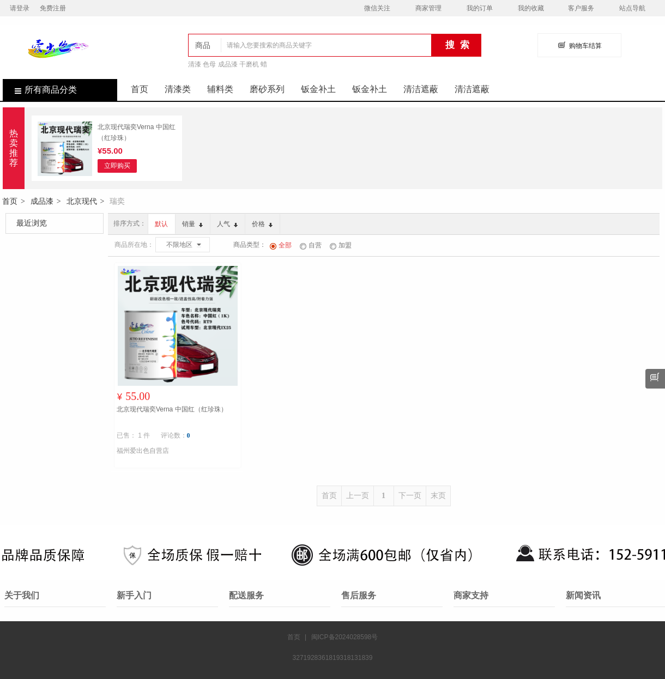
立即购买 (117, 165)
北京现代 (81, 201)
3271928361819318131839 (333, 658)
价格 (262, 224)
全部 (281, 245)
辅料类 (220, 89)
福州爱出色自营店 (143, 450)
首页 (139, 89)
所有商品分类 (40, 89)
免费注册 (53, 8)
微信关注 (377, 8)
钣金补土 (318, 89)
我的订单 (480, 8)
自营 (311, 245)
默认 (161, 224)
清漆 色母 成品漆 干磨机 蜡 (227, 64)
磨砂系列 (267, 89)
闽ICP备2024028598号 (344, 637)
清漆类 (178, 89)
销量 (192, 224)
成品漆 (42, 201)
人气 (227, 224)
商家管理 (428, 8)
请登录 (19, 8)
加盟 (341, 245)
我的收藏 (531, 8)
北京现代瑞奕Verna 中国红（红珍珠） (137, 132)
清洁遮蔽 (420, 89)
